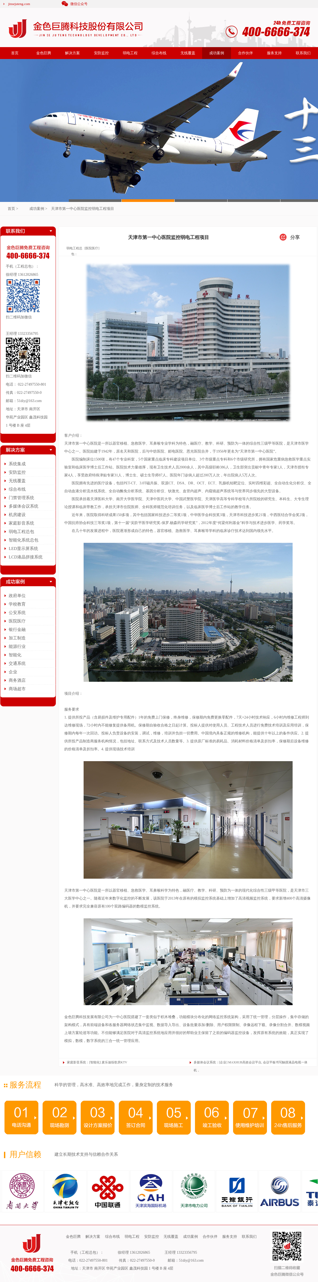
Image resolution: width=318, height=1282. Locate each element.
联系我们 (303, 53)
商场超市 (17, 689)
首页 (15, 53)
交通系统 (17, 663)
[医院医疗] (91, 248)
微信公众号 (79, 4)
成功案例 (216, 53)
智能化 (15, 655)
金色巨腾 (43, 53)
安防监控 (101, 53)
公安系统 (17, 612)
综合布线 (159, 53)
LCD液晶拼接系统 (26, 557)
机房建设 (17, 514)
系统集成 (17, 464)
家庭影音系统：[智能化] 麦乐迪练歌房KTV (97, 1062)
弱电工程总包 (21, 531)
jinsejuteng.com (19, 4)
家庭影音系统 (21, 523)
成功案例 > (38, 209)
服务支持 (274, 53)
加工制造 (17, 638)
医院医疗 (17, 621)
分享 (295, 237)
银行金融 (17, 629)
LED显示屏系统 (23, 548)
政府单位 (17, 595)
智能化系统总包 (23, 540)
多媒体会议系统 (23, 506)
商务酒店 (17, 680)
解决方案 (72, 53)
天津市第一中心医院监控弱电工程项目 (82, 209)
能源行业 (17, 646)
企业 (13, 672)
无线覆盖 (187, 53)
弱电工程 (130, 53)
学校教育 (17, 604)
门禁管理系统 (21, 497)
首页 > (13, 209)
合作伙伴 (245, 53)
